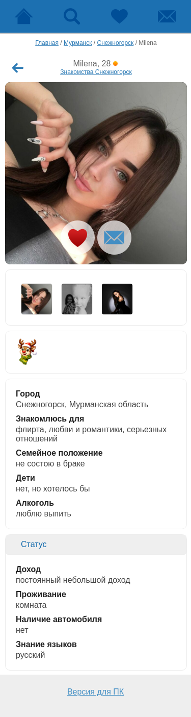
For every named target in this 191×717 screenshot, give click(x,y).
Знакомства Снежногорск (95, 72)
